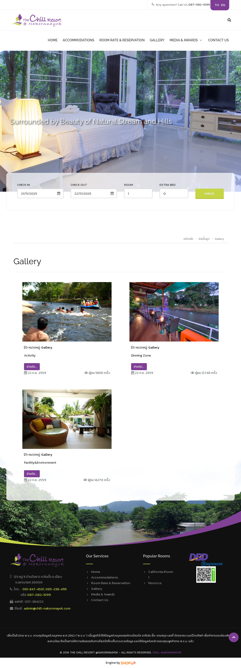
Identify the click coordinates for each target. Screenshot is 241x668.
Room (128, 185)
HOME (53, 40)
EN (223, 5)
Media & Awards (103, 594)
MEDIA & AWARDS (186, 40)
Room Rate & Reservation (110, 583)
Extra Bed (168, 185)
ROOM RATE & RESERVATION (122, 40)
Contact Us (99, 600)
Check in (23, 185)
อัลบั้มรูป (204, 239)
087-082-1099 (39, 594)
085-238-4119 (56, 589)
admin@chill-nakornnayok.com (47, 608)
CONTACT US (218, 40)
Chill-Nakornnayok (167, 652)
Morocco (155, 583)
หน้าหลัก (188, 239)
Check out (79, 185)
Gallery (219, 239)
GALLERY (157, 40)
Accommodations (104, 577)
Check (209, 194)
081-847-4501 (33, 589)
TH (217, 5)
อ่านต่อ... (32, 367)
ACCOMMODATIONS (78, 40)
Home (95, 571)
